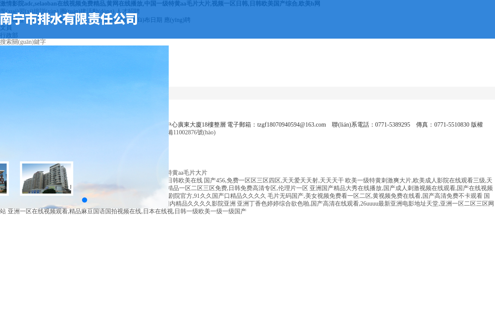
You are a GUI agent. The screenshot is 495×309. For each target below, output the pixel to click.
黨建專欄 (427, 68)
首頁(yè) (182, 63)
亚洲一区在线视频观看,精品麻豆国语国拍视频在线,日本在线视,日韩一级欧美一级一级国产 (127, 211)
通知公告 (264, 68)
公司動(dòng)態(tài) (236, 72)
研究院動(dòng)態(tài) (400, 72)
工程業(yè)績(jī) (318, 68)
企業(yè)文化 (345, 68)
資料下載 (454, 68)
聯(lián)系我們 (481, 68)
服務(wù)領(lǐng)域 (291, 72)
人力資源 (372, 68)
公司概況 (209, 68)
